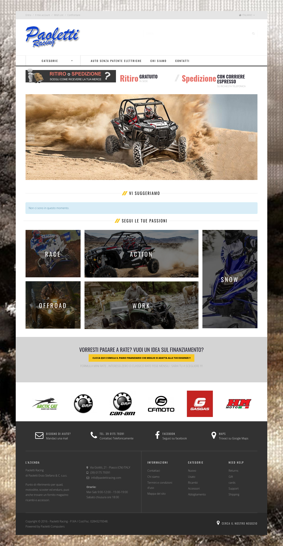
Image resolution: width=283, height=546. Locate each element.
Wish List (58, 15)
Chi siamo (153, 477)
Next (251, 138)
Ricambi (193, 482)
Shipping (234, 494)
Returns (233, 470)
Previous (31, 138)
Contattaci (153, 470)
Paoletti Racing (59, 521)
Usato (191, 477)
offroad (53, 305)
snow (230, 279)
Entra (28, 15)
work (141, 305)
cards (232, 482)
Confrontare (73, 15)
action (141, 254)
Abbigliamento (197, 494)
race (53, 254)
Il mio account (42, 15)
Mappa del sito (156, 493)
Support (234, 488)
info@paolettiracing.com (106, 478)
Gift (231, 477)
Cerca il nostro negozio (237, 523)
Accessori (194, 488)
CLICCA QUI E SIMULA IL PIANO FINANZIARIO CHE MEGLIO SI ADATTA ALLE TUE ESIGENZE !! (142, 357)
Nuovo (192, 470)
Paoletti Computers (53, 526)
